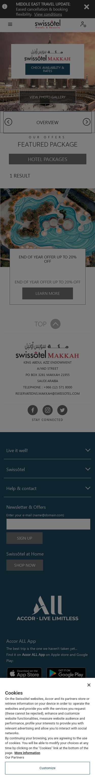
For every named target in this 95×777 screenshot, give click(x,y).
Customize (47, 768)
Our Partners (14, 757)
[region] (47, 727)
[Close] (88, 685)
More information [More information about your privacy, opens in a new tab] (27, 753)
